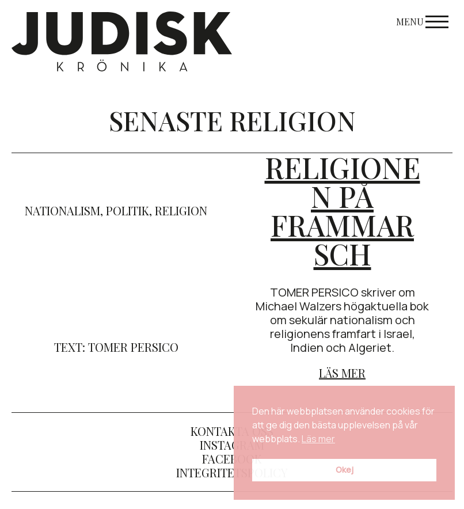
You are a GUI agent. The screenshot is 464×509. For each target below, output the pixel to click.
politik (127, 210)
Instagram (232, 445)
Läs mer (342, 373)
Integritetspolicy (232, 472)
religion (181, 210)
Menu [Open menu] (422, 22)
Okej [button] (344, 469)
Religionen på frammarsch (342, 210)
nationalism (62, 210)
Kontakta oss (232, 431)
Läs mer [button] (318, 438)
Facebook (232, 458)
